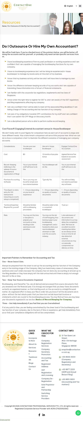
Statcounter (5, 420)
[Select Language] (71, 6)
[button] (80, 6)
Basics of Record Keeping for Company (54, 299)
